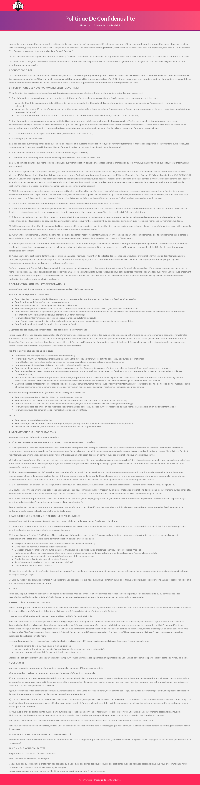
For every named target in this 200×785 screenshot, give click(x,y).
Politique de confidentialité (107, 779)
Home (83, 25)
